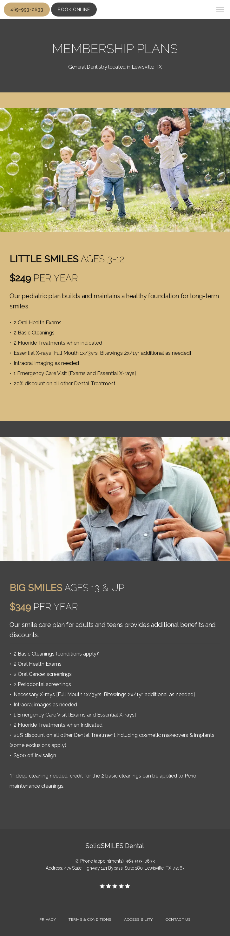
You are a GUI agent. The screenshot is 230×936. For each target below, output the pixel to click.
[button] (220, 10)
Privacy (47, 919)
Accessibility (138, 919)
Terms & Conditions (90, 919)
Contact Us (178, 919)
